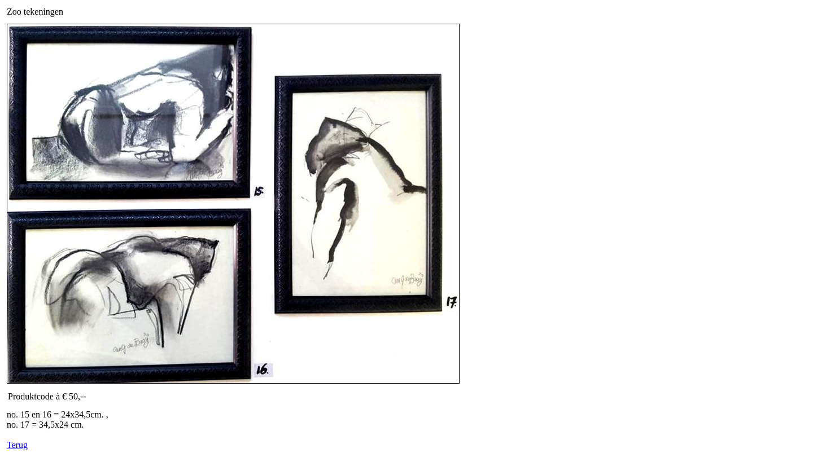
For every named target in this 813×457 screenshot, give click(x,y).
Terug (17, 445)
